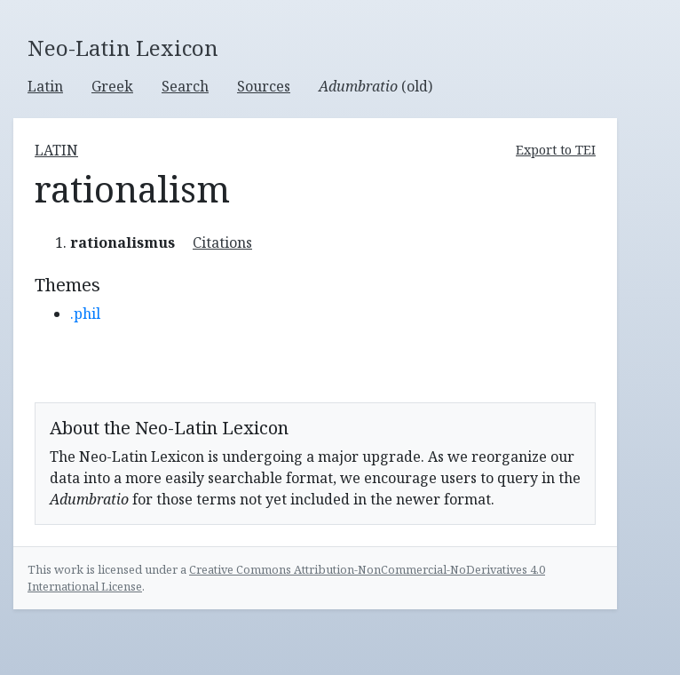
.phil (85, 313)
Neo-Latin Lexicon (123, 48)
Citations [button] (222, 242)
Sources (263, 86)
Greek (112, 86)
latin (56, 150)
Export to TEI (556, 149)
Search (185, 86)
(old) (375, 86)
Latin (45, 86)
